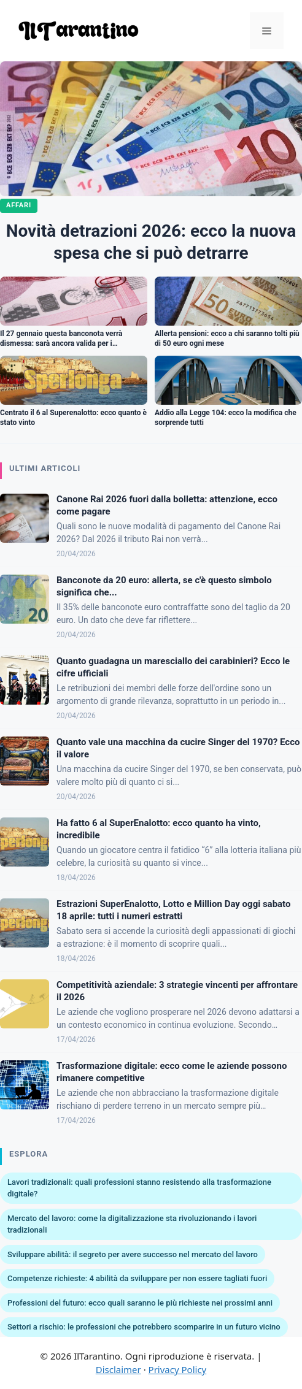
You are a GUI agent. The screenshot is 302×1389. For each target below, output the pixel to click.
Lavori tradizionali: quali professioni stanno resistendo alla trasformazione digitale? (139, 1188)
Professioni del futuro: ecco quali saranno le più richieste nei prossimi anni (140, 1302)
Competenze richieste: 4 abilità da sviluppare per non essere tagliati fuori (137, 1278)
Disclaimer (118, 1369)
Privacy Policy (178, 1369)
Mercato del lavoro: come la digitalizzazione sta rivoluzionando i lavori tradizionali (132, 1224)
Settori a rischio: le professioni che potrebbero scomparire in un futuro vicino (144, 1326)
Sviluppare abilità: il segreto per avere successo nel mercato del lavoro (132, 1254)
